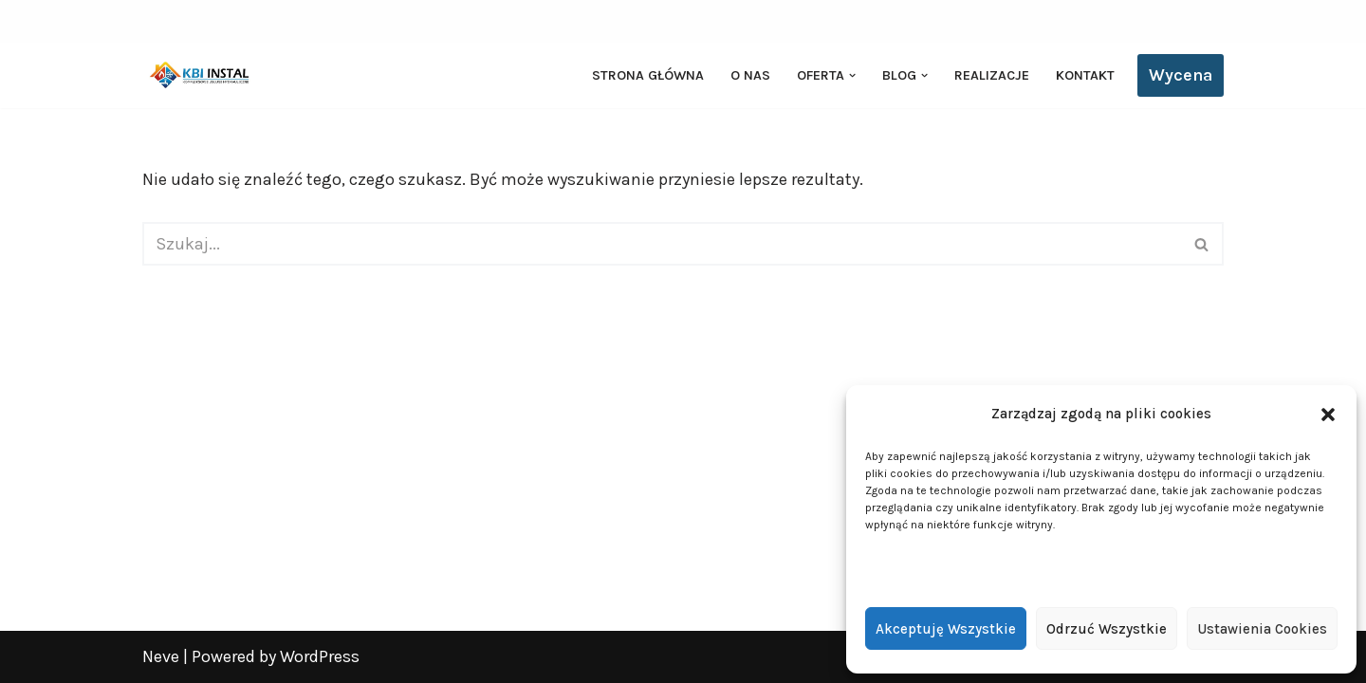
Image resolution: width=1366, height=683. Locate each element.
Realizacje (991, 75)
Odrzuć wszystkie (1106, 628)
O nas (750, 75)
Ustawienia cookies (1262, 628)
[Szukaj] (661, 244)
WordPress (320, 656)
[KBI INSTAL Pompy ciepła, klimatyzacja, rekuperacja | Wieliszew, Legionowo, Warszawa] (199, 75)
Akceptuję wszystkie (946, 628)
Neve (160, 656)
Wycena (1180, 75)
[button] (1328, 414)
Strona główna (648, 75)
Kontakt (1085, 75)
